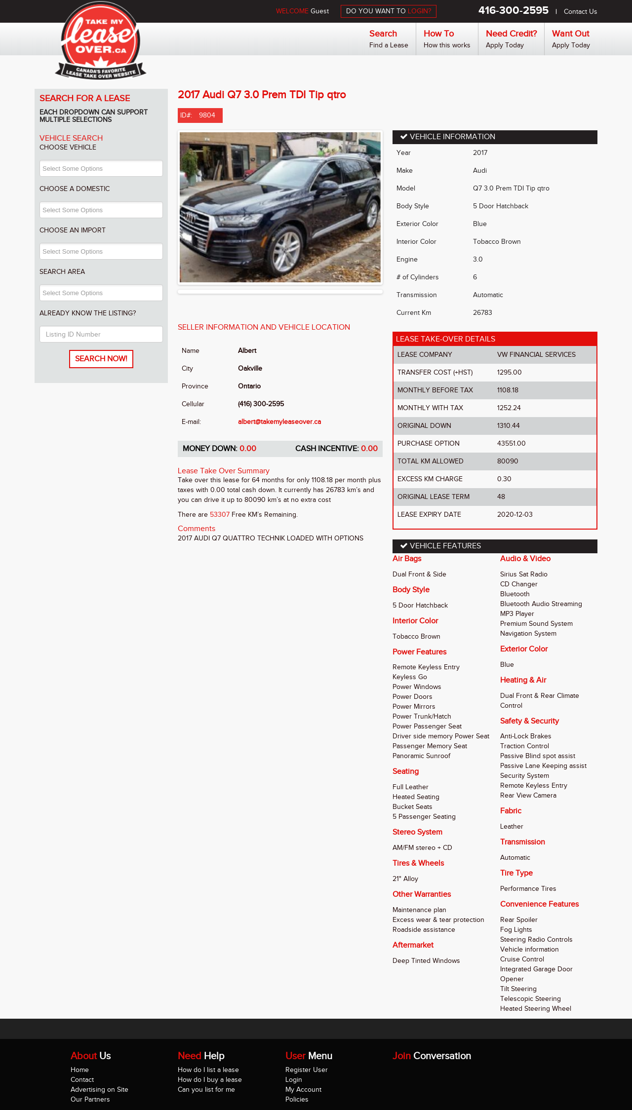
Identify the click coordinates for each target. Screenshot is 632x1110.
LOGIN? (419, 11)
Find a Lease (388, 45)
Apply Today (505, 45)
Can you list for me (206, 1089)
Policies (297, 1099)
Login (293, 1079)
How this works (447, 45)
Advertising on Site (99, 1089)
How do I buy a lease (210, 1079)
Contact (82, 1079)
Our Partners (90, 1099)
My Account (303, 1089)
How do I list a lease (208, 1069)
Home (80, 1069)
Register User (306, 1069)
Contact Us (580, 11)
